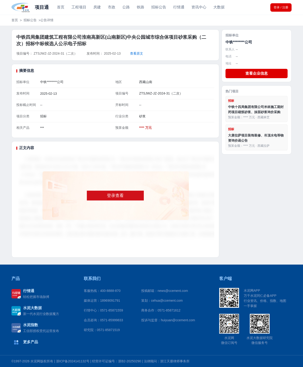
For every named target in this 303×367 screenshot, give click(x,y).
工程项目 (78, 7)
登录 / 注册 (281, 7)
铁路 (140, 7)
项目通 (42, 7)
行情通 (178, 7)
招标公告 (158, 7)
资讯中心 (198, 7)
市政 (111, 7)
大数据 (219, 7)
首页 (60, 7)
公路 (126, 7)
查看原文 (136, 53)
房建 (97, 7)
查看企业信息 (256, 73)
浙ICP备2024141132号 (72, 361)
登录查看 (115, 195)
